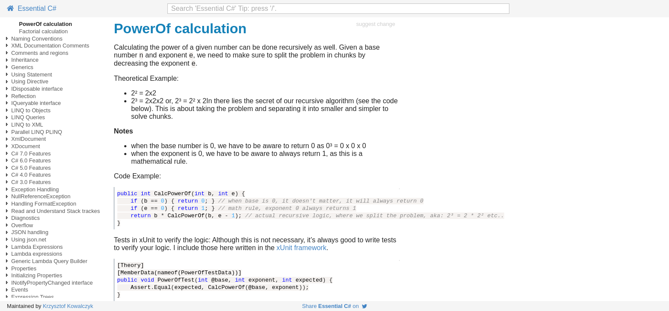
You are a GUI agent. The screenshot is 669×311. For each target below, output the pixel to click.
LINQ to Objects (30, 110)
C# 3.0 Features (31, 182)
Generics (22, 67)
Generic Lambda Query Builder (49, 261)
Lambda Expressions (37, 247)
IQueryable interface (36, 103)
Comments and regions (39, 53)
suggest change (375, 24)
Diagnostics (25, 218)
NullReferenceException (40, 196)
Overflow (22, 225)
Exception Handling (35, 189)
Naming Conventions (37, 38)
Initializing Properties (36, 275)
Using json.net (28, 239)
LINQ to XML (27, 124)
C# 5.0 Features (31, 168)
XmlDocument (28, 139)
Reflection (23, 96)
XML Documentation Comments (50, 45)
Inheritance (24, 60)
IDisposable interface (37, 89)
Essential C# (32, 8)
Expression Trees (32, 297)
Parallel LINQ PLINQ (36, 132)
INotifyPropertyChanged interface (52, 282)
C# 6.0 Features (31, 160)
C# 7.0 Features (31, 153)
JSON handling (29, 232)
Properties (23, 268)
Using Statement (31, 74)
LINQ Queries (28, 117)
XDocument (25, 146)
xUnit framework (301, 250)
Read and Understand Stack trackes (55, 211)
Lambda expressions (36, 254)
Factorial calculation (43, 31)
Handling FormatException (43, 203)
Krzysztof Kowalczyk (68, 306)
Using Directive (29, 81)
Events (19, 289)
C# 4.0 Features (31, 174)
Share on (334, 306)
